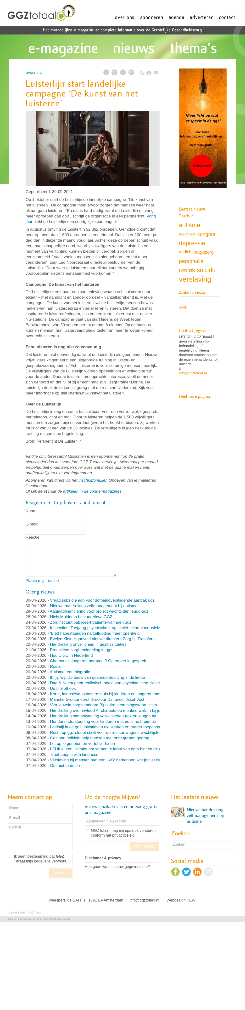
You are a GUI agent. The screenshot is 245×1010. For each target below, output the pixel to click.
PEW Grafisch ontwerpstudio (56, 919)
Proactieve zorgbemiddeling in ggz (81, 650)
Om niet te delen (65, 765)
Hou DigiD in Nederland (71, 655)
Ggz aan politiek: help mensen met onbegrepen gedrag (99, 738)
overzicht (34, 72)
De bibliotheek (63, 688)
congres (206, 234)
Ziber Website (24, 919)
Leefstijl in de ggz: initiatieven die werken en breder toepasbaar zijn (110, 727)
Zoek (183, 307)
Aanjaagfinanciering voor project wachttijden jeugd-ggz (99, 611)
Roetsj (55, 666)
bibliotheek (187, 234)
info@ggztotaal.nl (193, 373)
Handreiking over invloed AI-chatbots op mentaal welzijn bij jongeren (111, 710)
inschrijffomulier (92, 480)
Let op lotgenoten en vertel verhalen (82, 743)
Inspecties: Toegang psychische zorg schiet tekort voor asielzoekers (111, 628)
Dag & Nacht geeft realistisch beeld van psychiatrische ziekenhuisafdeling (116, 683)
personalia (191, 261)
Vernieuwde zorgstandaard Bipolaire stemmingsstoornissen (103, 705)
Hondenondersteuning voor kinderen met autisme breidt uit (103, 721)
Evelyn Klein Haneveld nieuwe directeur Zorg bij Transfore (102, 639)
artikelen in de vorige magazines (92, 491)
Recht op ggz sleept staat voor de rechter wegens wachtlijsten (106, 732)
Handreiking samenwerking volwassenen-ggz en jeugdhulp (103, 716)
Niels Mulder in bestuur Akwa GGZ (81, 617)
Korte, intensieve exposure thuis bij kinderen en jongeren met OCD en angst (118, 694)
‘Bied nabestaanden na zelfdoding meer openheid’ (95, 633)
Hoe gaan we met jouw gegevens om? (117, 867)
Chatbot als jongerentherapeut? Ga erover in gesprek (98, 661)
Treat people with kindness (74, 754)
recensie (187, 270)
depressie (192, 243)
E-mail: (32, 524)
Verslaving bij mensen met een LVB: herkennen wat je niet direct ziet (111, 760)
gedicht (186, 252)
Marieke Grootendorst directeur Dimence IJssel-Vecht (98, 699)
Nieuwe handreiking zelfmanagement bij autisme (94, 606)
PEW (191, 900)
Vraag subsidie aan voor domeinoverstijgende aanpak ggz (102, 600)
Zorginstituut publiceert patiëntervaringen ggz (90, 622)
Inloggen (12, 919)
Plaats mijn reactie (42, 580)
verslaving (195, 279)
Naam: (32, 511)
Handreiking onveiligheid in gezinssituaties (88, 644)
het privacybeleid (120, 835)
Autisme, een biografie (70, 672)
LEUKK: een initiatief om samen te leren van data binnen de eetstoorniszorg (118, 749)
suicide (206, 270)
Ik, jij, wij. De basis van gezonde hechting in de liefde (97, 677)
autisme (189, 225)
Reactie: (33, 537)
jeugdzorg (204, 252)
